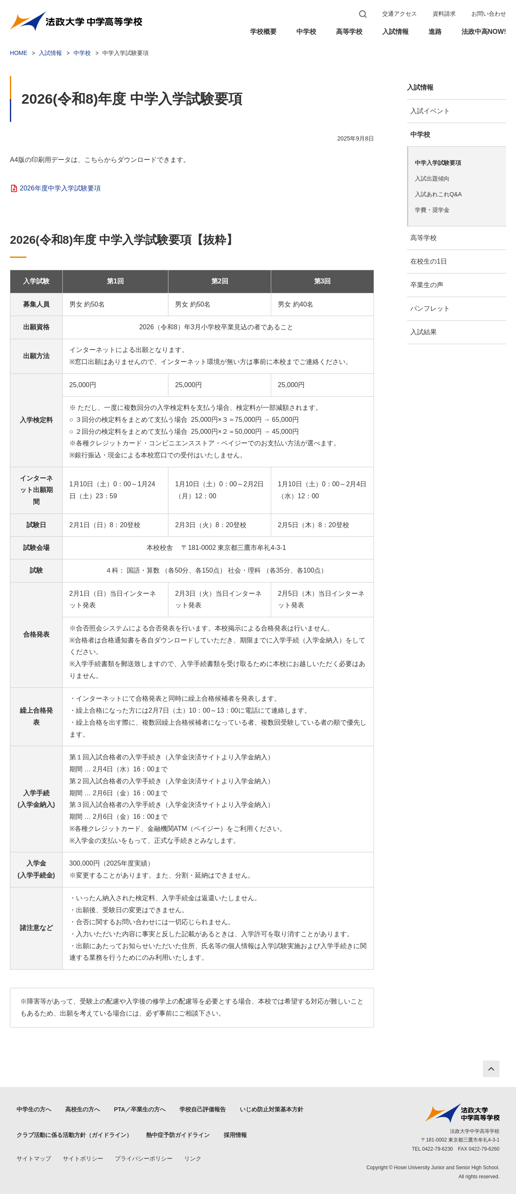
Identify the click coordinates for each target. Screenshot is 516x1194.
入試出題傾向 (432, 178)
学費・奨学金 (432, 210)
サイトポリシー (83, 1158)
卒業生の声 (426, 284)
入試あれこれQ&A (438, 194)
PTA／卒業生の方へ (140, 1109)
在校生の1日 (428, 261)
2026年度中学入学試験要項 (60, 188)
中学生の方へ (34, 1109)
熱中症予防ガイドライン (178, 1135)
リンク (192, 1158)
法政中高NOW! (484, 31)
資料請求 (444, 13)
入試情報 (395, 31)
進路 (435, 31)
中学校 (306, 31)
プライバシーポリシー (144, 1158)
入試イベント (430, 110)
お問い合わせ (488, 13)
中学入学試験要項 (438, 162)
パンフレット (430, 308)
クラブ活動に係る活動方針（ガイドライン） (74, 1135)
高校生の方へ (82, 1109)
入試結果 (423, 331)
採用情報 (235, 1135)
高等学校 (349, 31)
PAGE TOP (491, 1069)
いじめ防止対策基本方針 (271, 1109)
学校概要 (263, 31)
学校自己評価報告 (203, 1109)
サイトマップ (34, 1158)
